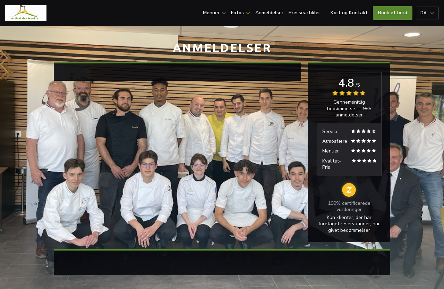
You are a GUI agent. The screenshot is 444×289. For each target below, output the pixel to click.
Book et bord (392, 12)
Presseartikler (304, 13)
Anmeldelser (269, 13)
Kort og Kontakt (349, 13)
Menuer (214, 13)
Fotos (240, 13)
